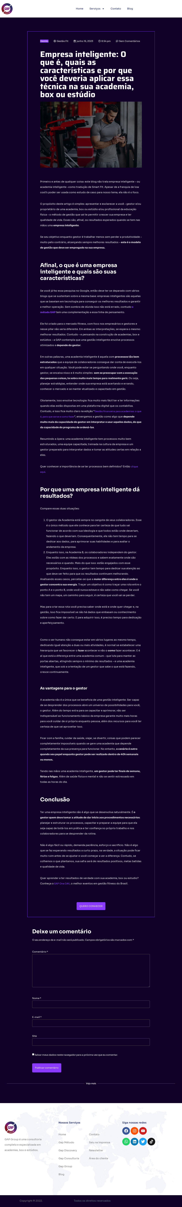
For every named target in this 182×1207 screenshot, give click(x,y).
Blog (130, 8)
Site (34, 1036)
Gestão (44, 41)
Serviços (96, 9)
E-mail (37, 1017)
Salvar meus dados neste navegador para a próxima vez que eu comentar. (76, 1055)
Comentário (40, 952)
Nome (36, 998)
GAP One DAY (62, 883)
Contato (116, 8)
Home (79, 8)
